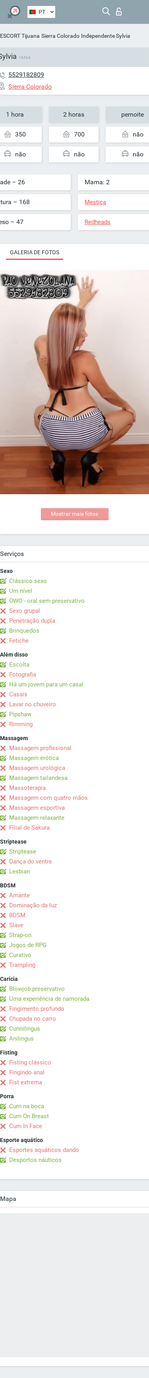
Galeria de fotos (34, 252)
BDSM (17, 915)
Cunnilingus (24, 1028)
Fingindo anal (27, 1072)
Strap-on (20, 935)
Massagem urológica (37, 768)
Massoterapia (27, 787)
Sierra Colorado (60, 36)
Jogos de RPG (27, 945)
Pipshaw (20, 714)
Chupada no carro (32, 1018)
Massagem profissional (40, 748)
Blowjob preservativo (37, 988)
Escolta (19, 664)
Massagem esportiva (37, 807)
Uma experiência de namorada (49, 998)
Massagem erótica (34, 758)
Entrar (119, 11)
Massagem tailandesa (38, 778)
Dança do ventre (30, 861)
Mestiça (95, 202)
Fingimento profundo (36, 1008)
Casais (18, 694)
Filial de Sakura (29, 827)
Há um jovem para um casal (46, 684)
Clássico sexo (28, 581)
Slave (16, 925)
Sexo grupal (24, 610)
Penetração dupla (32, 620)
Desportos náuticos (35, 1160)
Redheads (97, 222)
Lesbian (19, 871)
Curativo (20, 955)
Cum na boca (26, 1106)
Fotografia (22, 674)
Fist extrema (25, 1082)
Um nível (20, 590)
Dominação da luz (33, 905)
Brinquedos (24, 630)
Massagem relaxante (36, 817)
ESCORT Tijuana (20, 36)
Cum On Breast (29, 1116)
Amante (19, 895)
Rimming (21, 724)
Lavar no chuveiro (32, 704)
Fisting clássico (30, 1062)
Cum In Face (25, 1126)
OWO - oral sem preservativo (47, 600)
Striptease (22, 851)
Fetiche (19, 640)
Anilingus (21, 1038)
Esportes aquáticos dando (44, 1150)
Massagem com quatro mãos (48, 797)
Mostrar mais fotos (74, 514)
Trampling (22, 965)
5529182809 (26, 74)
